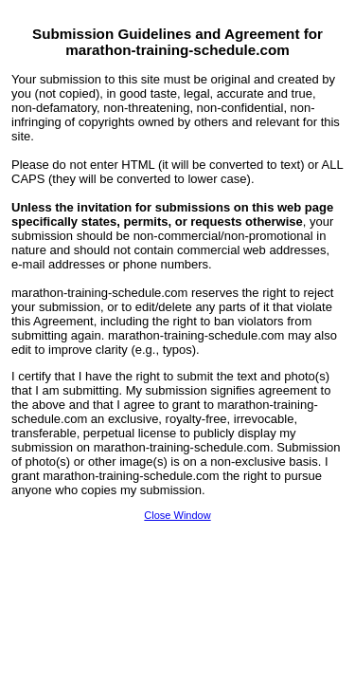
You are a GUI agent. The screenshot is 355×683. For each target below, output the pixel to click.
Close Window (177, 515)
